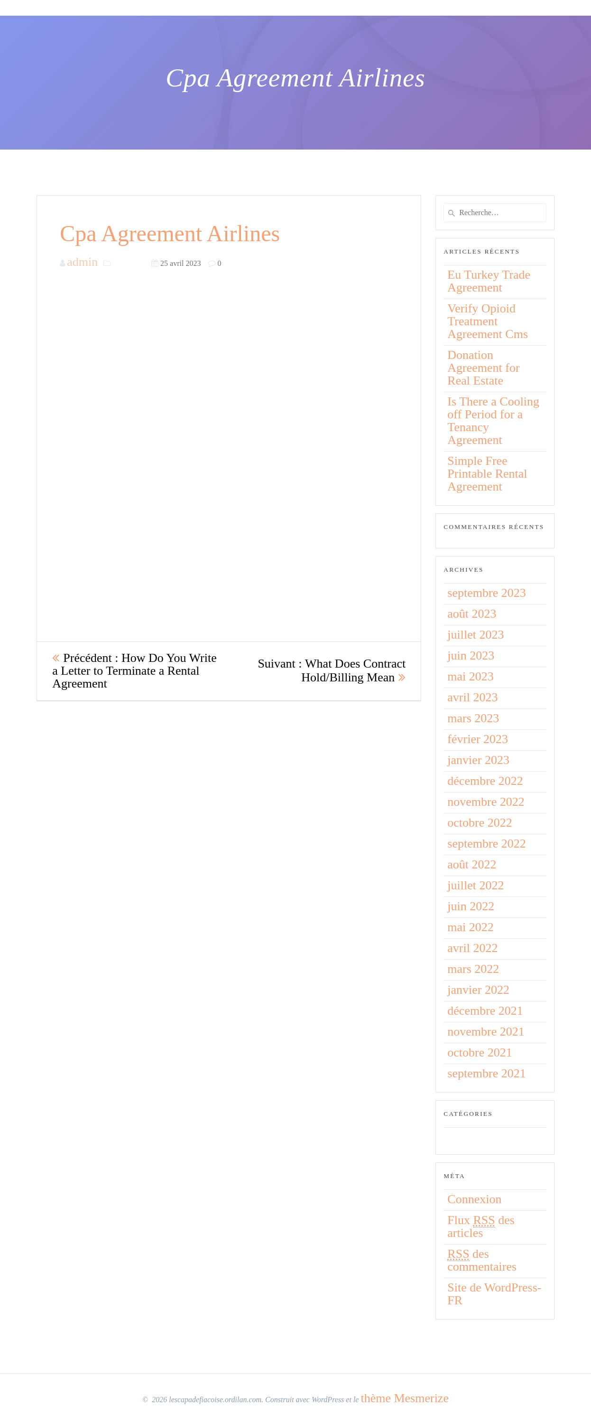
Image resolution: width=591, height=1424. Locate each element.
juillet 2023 (475, 634)
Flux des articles (481, 1226)
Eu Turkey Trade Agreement (488, 281)
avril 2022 (472, 948)
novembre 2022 (485, 802)
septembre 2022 (486, 843)
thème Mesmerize (404, 1398)
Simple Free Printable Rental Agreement (487, 473)
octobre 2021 (479, 1052)
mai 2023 (470, 676)
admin (82, 262)
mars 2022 (473, 969)
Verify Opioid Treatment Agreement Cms (487, 321)
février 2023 (477, 739)
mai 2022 (470, 927)
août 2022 (471, 864)
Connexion (474, 1199)
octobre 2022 (479, 823)
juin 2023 (470, 655)
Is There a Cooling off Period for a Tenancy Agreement (493, 421)
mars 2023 (473, 718)
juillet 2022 (475, 885)
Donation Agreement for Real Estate (483, 367)
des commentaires (482, 1260)
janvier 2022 (478, 990)
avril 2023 (472, 697)
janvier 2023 (478, 760)
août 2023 (471, 614)
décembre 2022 (485, 781)
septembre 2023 (486, 593)
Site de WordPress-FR (494, 1294)
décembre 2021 (485, 1011)
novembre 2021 (485, 1031)
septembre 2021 (486, 1073)
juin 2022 (470, 906)
